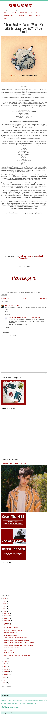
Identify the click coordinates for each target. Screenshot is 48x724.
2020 (4, 598)
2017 (4, 606)
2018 (4, 603)
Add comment (5, 332)
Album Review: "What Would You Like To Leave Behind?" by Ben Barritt (24, 28)
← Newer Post (5, 298)
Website (23, 256)
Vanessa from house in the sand (17, 317)
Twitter (31, 256)
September (7, 620)
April (5, 666)
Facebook (39, 256)
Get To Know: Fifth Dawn (10, 635)
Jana (6, 305)
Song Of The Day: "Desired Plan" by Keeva (15, 637)
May (5, 664)
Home (5, 13)
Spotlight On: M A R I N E (10, 650)
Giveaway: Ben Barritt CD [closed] (13, 630)
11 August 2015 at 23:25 (35, 317)
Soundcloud (24, 258)
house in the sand (14, 707)
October (6, 618)
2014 (4, 677)
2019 (4, 601)
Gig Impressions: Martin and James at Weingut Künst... (19, 645)
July (5, 659)
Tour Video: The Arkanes (10, 625)
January (6, 674)
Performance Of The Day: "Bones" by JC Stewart (17, 463)
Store (38, 16)
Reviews (34, 13)
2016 (4, 608)
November (7, 615)
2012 (4, 683)
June (5, 661)
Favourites (20, 16)
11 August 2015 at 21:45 (14, 305)
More (30, 16)
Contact (5, 18)
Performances (8, 16)
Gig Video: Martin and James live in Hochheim (16, 640)
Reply (6, 311)
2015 (4, 611)
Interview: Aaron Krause (10, 632)
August (6, 623)
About (13, 13)
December (7, 613)
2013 (4, 680)
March (6, 669)
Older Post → (43, 298)
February (6, 671)
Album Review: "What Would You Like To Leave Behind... (19, 642)
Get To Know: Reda (9, 653)
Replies (8, 314)
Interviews (23, 13)
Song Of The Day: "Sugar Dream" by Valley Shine (17, 655)
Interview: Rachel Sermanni (11, 648)
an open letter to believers (11, 627)
